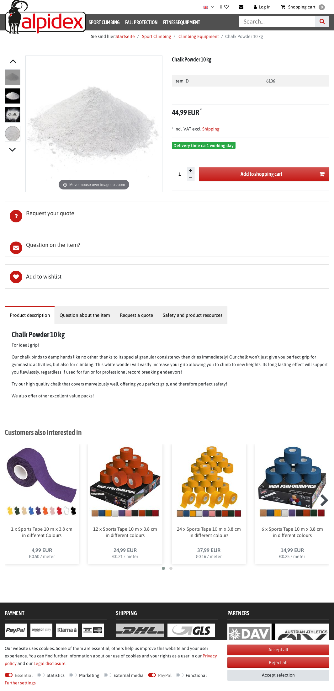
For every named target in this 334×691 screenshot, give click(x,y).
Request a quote (136, 315)
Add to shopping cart (283, 174)
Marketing (89, 675)
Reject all (278, 662)
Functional (196, 675)
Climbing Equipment (198, 36)
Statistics (56, 675)
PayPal (165, 675)
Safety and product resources (192, 315)
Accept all (278, 649)
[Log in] (262, 7)
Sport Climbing (104, 22)
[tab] (167, 213)
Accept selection (278, 675)
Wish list (167, 276)
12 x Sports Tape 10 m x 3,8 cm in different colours (125, 532)
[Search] (322, 21)
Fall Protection (141, 22)
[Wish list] (224, 7)
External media (129, 675)
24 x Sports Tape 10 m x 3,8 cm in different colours (209, 532)
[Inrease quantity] (190, 170)
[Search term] (277, 21)
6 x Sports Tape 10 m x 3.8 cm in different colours (292, 532)
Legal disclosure (50, 663)
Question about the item (85, 315)
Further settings (20, 682)
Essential (24, 675)
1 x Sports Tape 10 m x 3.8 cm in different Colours (41, 532)
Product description (30, 315)
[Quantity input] (179, 174)
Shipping (210, 128)
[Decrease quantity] (190, 177)
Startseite (125, 36)
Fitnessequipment (181, 22)
